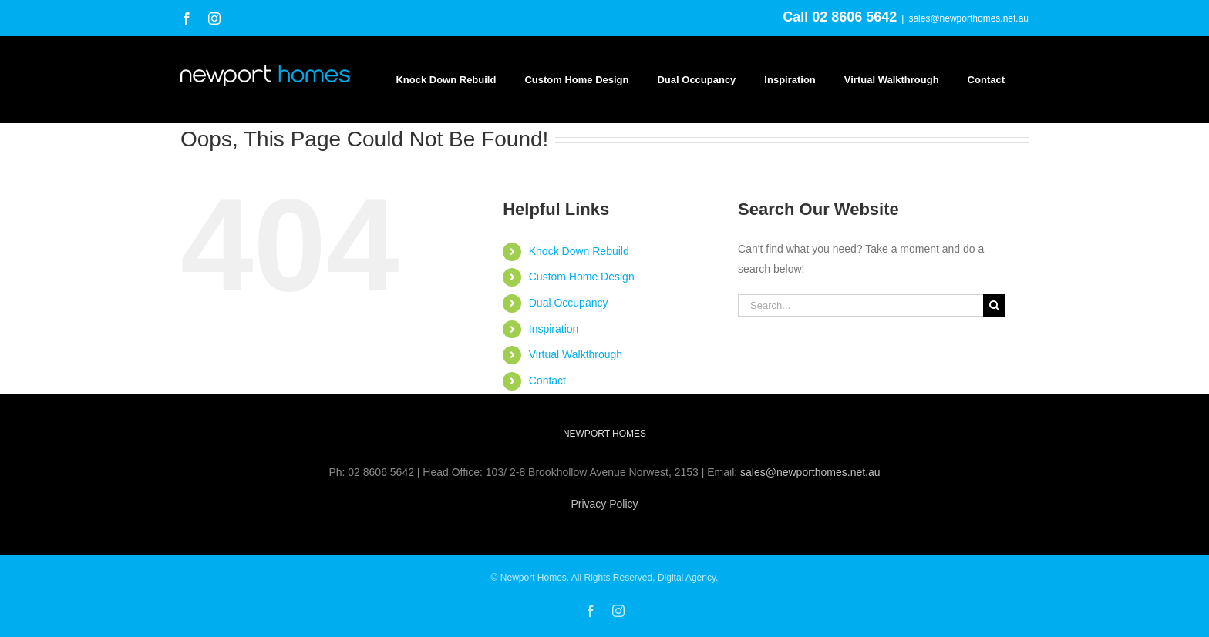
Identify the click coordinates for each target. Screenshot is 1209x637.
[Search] (994, 305)
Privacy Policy (604, 504)
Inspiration (554, 329)
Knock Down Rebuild (579, 251)
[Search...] (860, 305)
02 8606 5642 (854, 17)
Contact (547, 380)
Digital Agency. (688, 577)
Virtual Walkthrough (575, 354)
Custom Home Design (582, 276)
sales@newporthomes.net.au (968, 18)
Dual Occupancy (568, 303)
